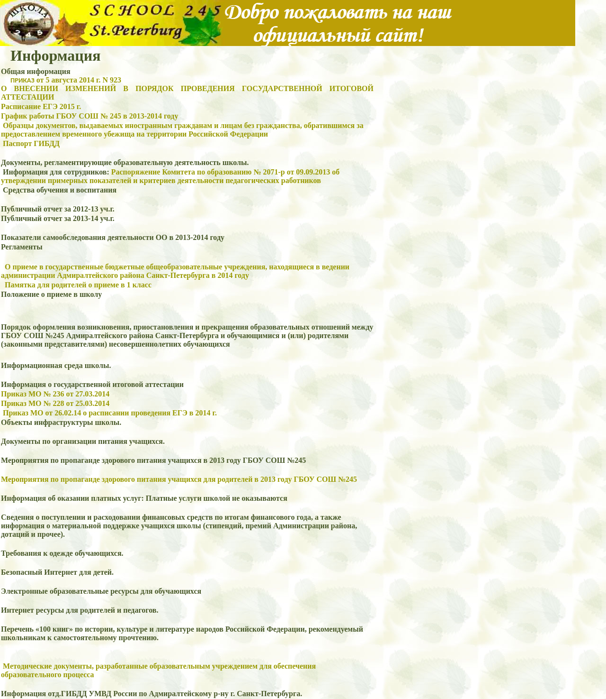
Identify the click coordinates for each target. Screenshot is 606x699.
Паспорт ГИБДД (31, 143)
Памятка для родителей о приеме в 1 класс (78, 285)
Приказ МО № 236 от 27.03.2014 (55, 394)
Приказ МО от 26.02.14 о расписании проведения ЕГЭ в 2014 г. (110, 413)
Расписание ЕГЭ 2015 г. (41, 106)
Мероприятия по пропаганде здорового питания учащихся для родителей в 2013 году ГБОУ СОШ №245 (179, 479)
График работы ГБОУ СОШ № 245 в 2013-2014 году (89, 116)
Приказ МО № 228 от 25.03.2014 (55, 403)
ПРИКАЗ (22, 80)
